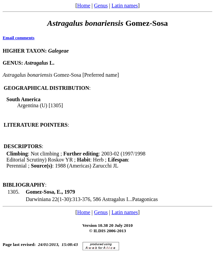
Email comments (19, 37)
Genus (101, 5)
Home (83, 5)
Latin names (124, 5)
